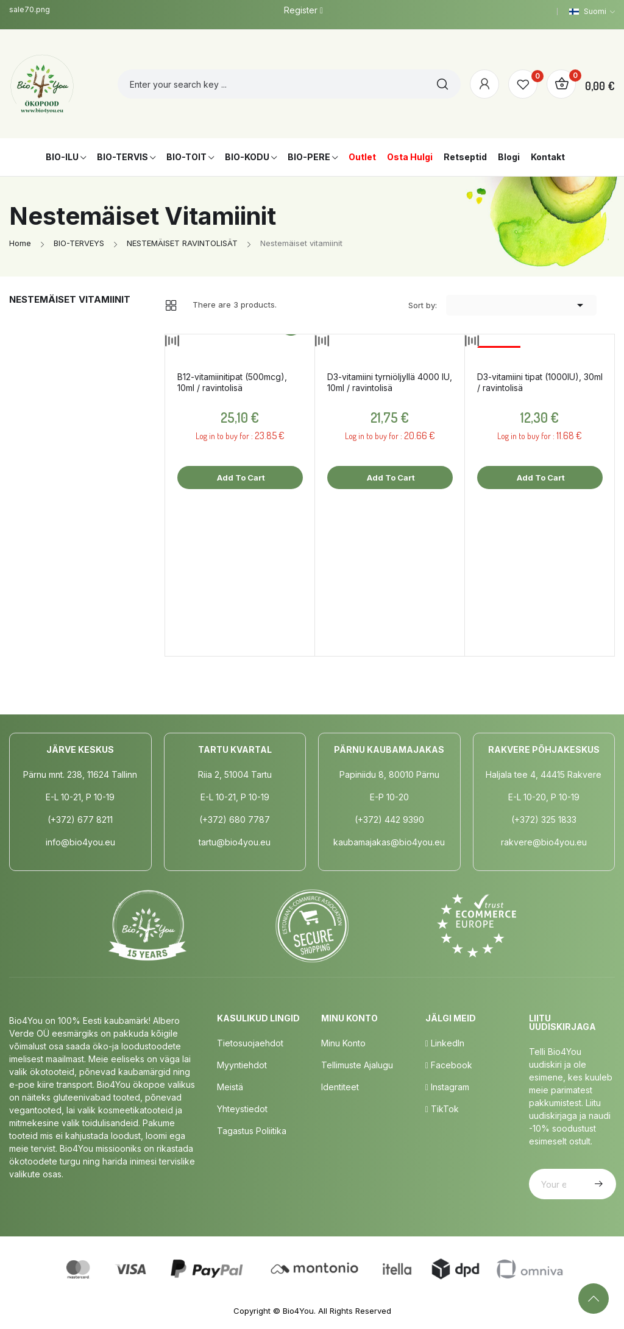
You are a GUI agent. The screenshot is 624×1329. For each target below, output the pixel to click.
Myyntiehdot (242, 1065)
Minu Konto (343, 1043)
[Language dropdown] (592, 11)
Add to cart (240, 477)
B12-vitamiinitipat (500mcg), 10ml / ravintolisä (232, 382)
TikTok (442, 1109)
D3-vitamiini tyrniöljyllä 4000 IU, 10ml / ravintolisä (389, 382)
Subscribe (597, 1184)
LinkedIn (444, 1043)
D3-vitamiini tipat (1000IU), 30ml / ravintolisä (540, 382)
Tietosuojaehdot (250, 1043)
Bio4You (298, 1311)
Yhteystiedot (242, 1109)
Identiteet (340, 1087)
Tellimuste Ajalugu (357, 1065)
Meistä (230, 1087)
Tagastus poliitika (251, 1131)
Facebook (448, 1065)
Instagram (447, 1087)
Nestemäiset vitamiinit (69, 299)
